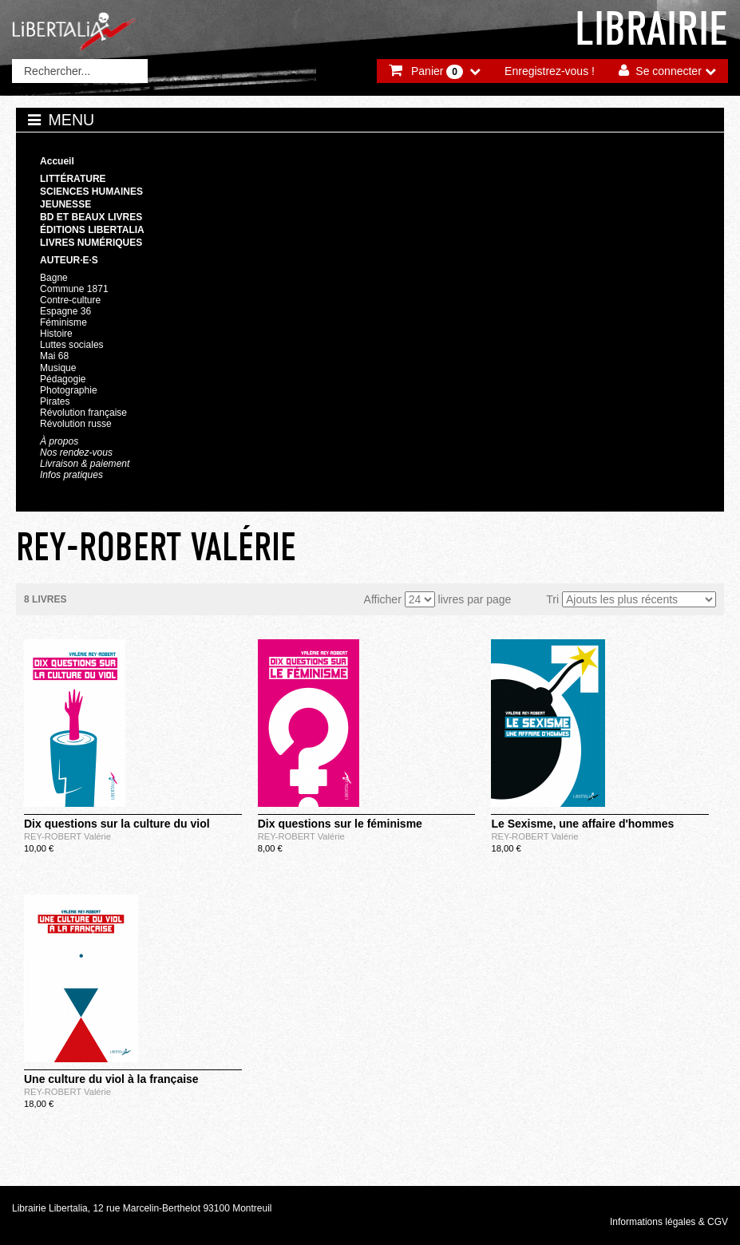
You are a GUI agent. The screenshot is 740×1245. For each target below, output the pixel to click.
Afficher (383, 599)
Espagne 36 (65, 311)
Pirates (54, 401)
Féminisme (63, 322)
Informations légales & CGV (669, 1221)
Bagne (54, 278)
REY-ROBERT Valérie (67, 836)
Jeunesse (65, 204)
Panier (437, 72)
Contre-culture (70, 300)
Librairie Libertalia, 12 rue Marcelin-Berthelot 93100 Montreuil (142, 1208)
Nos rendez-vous (76, 452)
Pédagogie (63, 379)
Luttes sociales (72, 345)
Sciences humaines (91, 191)
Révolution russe (76, 424)
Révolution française (83, 412)
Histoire (56, 333)
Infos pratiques (71, 475)
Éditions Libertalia (92, 230)
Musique (58, 368)
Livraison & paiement (84, 463)
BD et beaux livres (91, 217)
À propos (59, 441)
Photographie (68, 390)
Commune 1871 (74, 289)
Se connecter (668, 71)
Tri (552, 599)
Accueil (57, 161)
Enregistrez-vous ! (550, 71)
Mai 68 (54, 356)
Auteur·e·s (69, 260)
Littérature (73, 179)
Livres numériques (91, 242)
